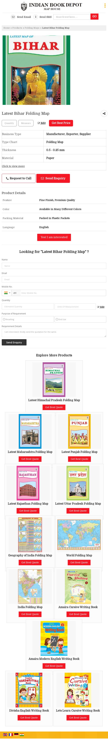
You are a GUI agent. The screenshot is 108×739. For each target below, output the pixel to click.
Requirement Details (12, 326)
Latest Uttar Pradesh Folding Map (78, 503)
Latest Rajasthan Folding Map (28, 503)
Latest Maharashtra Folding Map (30, 452)
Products (17, 28)
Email (4, 273)
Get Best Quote (54, 407)
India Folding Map (30, 607)
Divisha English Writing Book (29, 710)
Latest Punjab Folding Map (79, 452)
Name (5, 259)
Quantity (6, 300)
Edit (42, 123)
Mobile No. (7, 286)
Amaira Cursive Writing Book (78, 607)
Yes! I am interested (54, 237)
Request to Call (18, 178)
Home (6, 28)
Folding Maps (32, 28)
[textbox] (25, 123)
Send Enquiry (53, 178)
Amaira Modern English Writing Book (54, 659)
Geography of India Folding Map (30, 555)
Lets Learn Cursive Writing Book (78, 710)
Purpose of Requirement (14, 313)
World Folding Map (79, 555)
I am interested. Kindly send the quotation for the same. (54, 333)
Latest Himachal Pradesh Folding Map (54, 400)
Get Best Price (61, 123)
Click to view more (13, 166)
